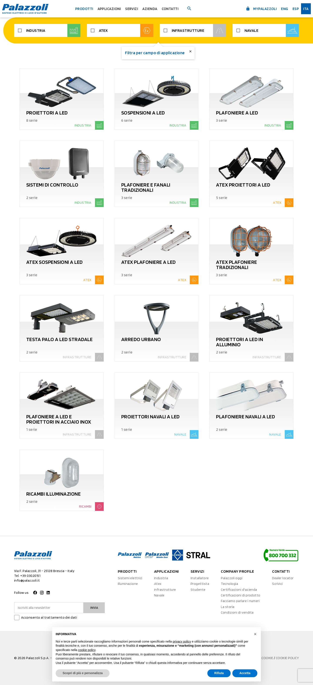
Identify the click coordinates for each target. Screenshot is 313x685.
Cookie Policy (287, 658)
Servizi (132, 8)
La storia (227, 607)
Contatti (172, 8)
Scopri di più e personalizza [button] (83, 673)
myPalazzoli (258, 8)
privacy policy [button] (182, 641)
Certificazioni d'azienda (239, 589)
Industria (53, 30)
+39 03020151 (30, 576)
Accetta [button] (244, 673)
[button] (255, 634)
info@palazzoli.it (27, 580)
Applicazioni (109, 8)
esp (294, 8)
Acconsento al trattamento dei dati (49, 617)
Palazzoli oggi (231, 578)
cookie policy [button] (86, 650)
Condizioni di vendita (237, 612)
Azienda (151, 8)
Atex (126, 30)
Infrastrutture (199, 30)
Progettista (200, 584)
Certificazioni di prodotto (240, 595)
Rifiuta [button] (219, 673)
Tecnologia (229, 584)
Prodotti (82, 8)
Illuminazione (128, 584)
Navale (272, 30)
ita (305, 8)
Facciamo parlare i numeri (240, 601)
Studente (198, 589)
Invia (93, 608)
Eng (283, 8)
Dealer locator (283, 578)
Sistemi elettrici (130, 578)
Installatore (200, 578)
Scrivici (277, 584)
